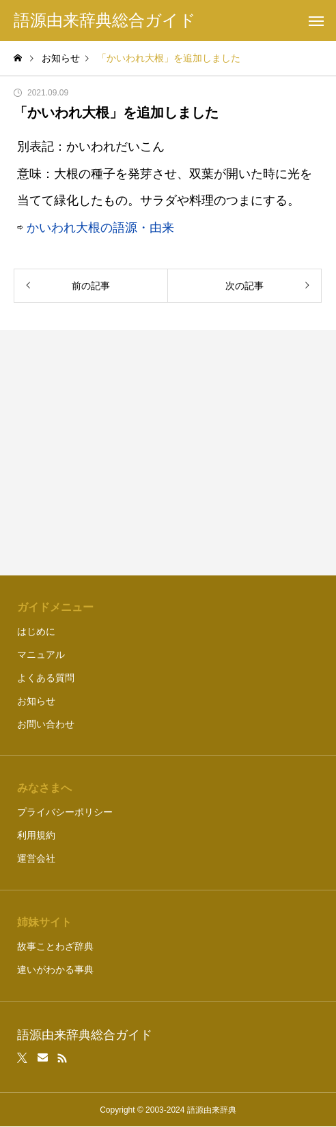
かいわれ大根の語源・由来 (100, 228)
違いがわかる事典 (55, 969)
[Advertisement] (168, 452)
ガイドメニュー (55, 607)
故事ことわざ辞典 (55, 946)
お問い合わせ (45, 724)
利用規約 (36, 835)
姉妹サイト (44, 922)
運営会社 (36, 858)
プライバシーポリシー (65, 812)
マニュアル (41, 654)
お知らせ (36, 700)
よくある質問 (45, 677)
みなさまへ (44, 788)
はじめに (36, 631)
